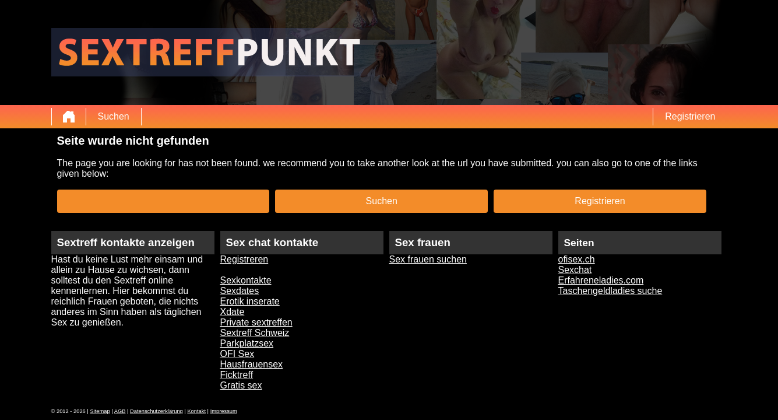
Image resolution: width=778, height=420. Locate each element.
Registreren (244, 259)
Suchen (113, 116)
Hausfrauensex (251, 364)
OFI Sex (237, 354)
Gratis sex (241, 385)
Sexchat (575, 270)
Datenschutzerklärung (156, 411)
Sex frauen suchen (428, 259)
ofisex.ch (576, 259)
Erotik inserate (250, 301)
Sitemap (100, 411)
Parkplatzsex (247, 343)
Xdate (232, 312)
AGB (120, 411)
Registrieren (690, 116)
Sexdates (239, 291)
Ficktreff (237, 375)
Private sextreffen (256, 322)
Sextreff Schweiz (255, 333)
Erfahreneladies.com (601, 280)
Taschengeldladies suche (610, 291)
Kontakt (196, 411)
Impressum (223, 411)
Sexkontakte (246, 280)
